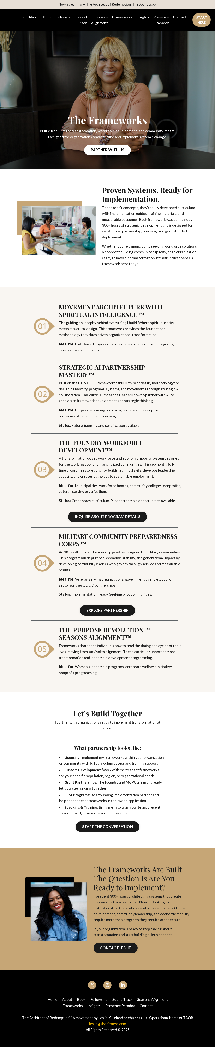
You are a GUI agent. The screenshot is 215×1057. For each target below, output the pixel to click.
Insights (143, 17)
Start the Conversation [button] (107, 835)
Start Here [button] (202, 20)
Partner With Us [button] (107, 150)
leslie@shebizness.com (107, 1033)
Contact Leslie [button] (115, 957)
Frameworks (122, 17)
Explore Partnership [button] (107, 612)
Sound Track (82, 20)
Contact (180, 17)
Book (47, 17)
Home (19, 17)
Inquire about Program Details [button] (107, 518)
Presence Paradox (161, 20)
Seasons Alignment (99, 20)
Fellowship (64, 17)
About (34, 17)
